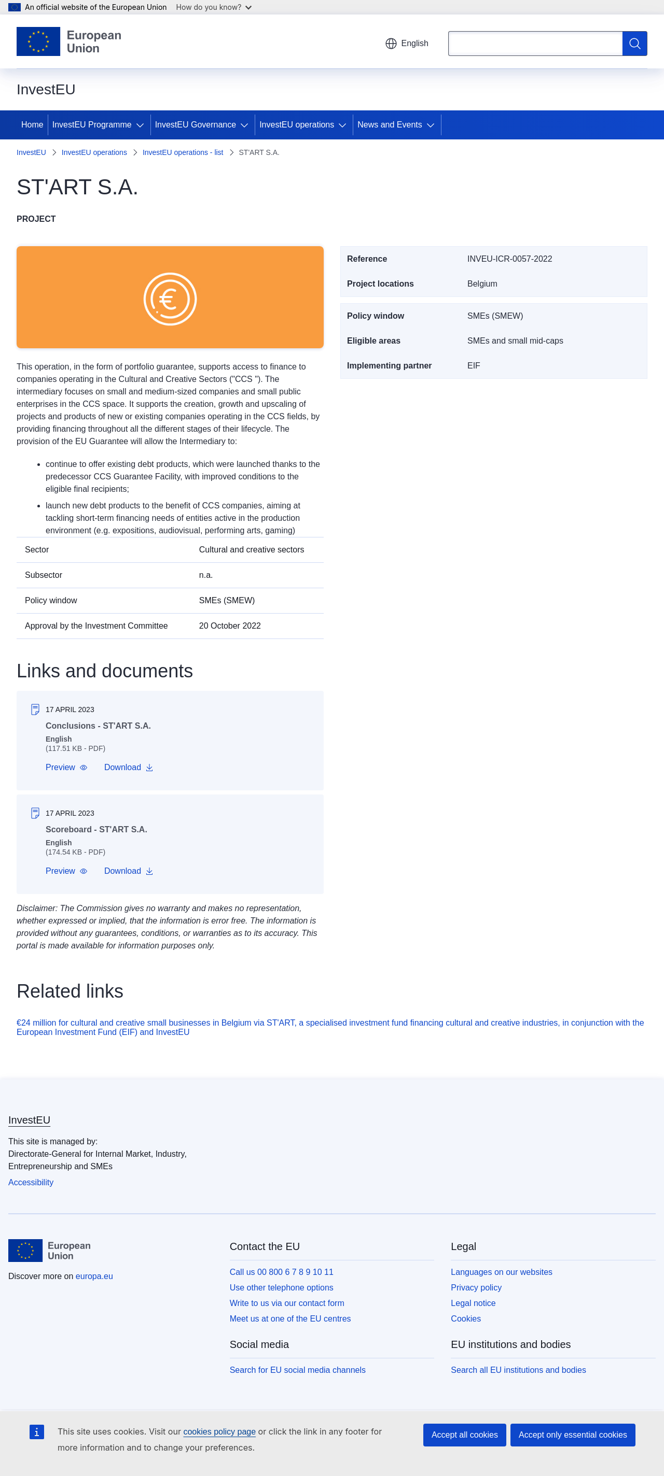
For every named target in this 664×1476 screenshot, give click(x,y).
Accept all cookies (465, 1434)
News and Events (389, 124)
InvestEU (31, 152)
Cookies (466, 1318)
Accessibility (30, 1182)
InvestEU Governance (196, 124)
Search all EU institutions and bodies (518, 1370)
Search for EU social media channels (298, 1370)
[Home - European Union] (69, 41)
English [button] (406, 43)
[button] (67, 767)
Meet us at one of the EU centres (290, 1318)
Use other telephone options (282, 1287)
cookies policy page (219, 1431)
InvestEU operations (296, 124)
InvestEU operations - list (183, 152)
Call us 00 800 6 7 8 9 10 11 (282, 1272)
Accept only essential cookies (573, 1434)
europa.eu (94, 1276)
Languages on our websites (501, 1272)
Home (32, 124)
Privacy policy (476, 1287)
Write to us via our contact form (287, 1303)
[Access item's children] (142, 124)
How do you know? (214, 7)
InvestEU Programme (92, 124)
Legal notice (473, 1303)
